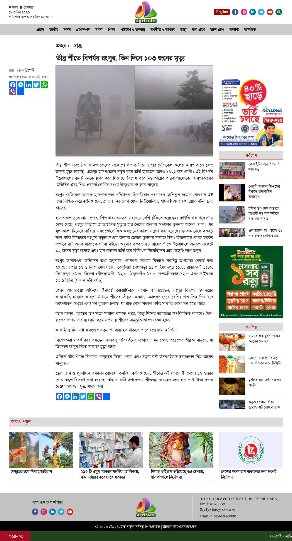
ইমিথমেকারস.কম (185, 526)
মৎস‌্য (98, 29)
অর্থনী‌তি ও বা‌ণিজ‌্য (162, 29)
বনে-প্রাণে (198, 29)
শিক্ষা (111, 29)
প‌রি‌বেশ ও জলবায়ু (132, 29)
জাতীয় (53, 29)
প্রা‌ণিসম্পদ (83, 29)
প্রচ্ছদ (40, 29)
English (222, 12)
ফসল (67, 29)
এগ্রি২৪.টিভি (117, 526)
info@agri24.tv (223, 510)
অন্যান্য (234, 29)
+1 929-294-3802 (222, 516)
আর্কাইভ (249, 29)
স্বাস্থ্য (183, 29)
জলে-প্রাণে (217, 29)
